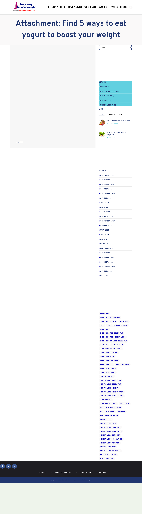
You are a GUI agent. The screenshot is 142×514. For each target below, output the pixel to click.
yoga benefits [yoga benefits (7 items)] (106, 459)
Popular (121, 114)
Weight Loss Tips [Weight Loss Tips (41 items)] (108, 447)
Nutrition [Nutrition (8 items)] (124, 404)
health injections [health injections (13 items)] (109, 353)
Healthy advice (107, 91)
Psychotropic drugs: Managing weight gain (117, 134)
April (105, 212)
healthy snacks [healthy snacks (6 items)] (107, 372)
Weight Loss (105, 105)
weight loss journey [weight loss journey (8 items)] (110, 435)
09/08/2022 (113, 138)
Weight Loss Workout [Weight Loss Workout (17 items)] (110, 451)
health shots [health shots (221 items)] (122, 364)
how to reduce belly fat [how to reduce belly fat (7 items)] (111, 396)
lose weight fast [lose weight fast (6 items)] (108, 404)
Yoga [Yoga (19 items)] (114, 455)
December (107, 175)
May (104, 207)
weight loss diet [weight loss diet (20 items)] (108, 423)
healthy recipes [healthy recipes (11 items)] (108, 368)
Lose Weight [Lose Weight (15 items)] (105, 400)
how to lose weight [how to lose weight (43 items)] (109, 388)
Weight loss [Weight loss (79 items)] (106, 419)
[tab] (101, 114)
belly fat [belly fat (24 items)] (104, 313)
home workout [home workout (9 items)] (106, 376)
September (107, 193)
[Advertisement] (52, 64)
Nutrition (104, 96)
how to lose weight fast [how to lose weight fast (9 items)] (111, 392)
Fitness (103, 87)
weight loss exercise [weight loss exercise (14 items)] (110, 427)
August (106, 198)
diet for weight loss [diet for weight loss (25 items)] (117, 325)
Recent (101, 114)
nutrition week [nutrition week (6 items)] (107, 412)
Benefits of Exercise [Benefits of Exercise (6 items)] (110, 317)
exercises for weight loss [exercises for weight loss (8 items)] (113, 337)
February (106, 248)
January (106, 180)
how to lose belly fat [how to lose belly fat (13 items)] (110, 384)
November (107, 184)
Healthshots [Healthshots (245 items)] (106, 364)
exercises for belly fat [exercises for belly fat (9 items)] (111, 333)
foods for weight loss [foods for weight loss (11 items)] (111, 349)
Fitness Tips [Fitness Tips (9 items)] (117, 345)
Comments (111, 114)
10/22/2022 (113, 124)
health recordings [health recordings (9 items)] (109, 360)
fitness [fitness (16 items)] (103, 345)
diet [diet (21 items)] (102, 325)
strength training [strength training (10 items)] (109, 415)
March (105, 244)
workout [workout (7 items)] (104, 455)
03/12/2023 (18, 142)
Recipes (103, 100)
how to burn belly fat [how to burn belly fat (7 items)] (110, 380)
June (104, 203)
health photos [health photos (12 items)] (107, 357)
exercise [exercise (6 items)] (104, 329)
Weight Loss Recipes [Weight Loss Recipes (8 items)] (109, 443)
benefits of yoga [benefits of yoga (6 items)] (108, 321)
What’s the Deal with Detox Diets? (118, 121)
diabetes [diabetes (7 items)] (124, 321)
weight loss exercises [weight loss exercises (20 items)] (111, 431)
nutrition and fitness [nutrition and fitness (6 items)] (110, 408)
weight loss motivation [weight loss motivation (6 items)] (111, 439)
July (104, 230)
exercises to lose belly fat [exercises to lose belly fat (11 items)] (113, 341)
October (106, 189)
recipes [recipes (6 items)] (121, 412)
